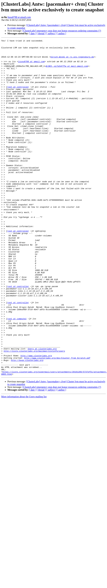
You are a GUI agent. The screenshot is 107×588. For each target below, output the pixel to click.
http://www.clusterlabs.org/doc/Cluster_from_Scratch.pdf (57, 421)
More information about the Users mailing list (24, 463)
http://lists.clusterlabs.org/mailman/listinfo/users (34, 412)
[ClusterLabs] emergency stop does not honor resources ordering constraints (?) (62, 30)
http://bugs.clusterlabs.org (27, 423)
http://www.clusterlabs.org (36, 418)
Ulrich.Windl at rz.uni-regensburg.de (72, 60)
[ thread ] (41, 33)
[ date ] (32, 33)
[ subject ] (51, 33)
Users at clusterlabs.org (42, 410)
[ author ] (61, 33)
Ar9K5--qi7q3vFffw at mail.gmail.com (67, 71)
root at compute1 (17, 374)
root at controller (18, 96)
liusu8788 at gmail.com (19, 17)
